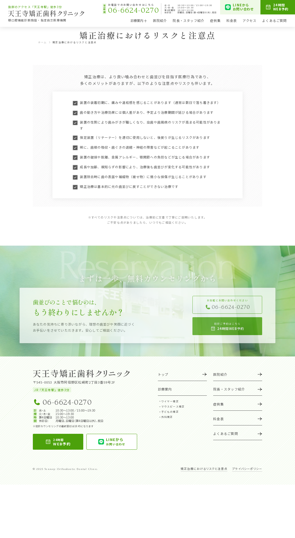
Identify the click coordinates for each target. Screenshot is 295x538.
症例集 (215, 20)
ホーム (42, 95)
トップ (182, 427)
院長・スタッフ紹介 (188, 20)
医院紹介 (160, 20)
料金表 (231, 20)
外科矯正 (167, 470)
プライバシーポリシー (247, 522)
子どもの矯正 (170, 465)
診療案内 (139, 20)
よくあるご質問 (274, 20)
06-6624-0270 (62, 455)
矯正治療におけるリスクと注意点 (204, 522)
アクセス (249, 20)
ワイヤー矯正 (170, 454)
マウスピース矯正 (173, 460)
